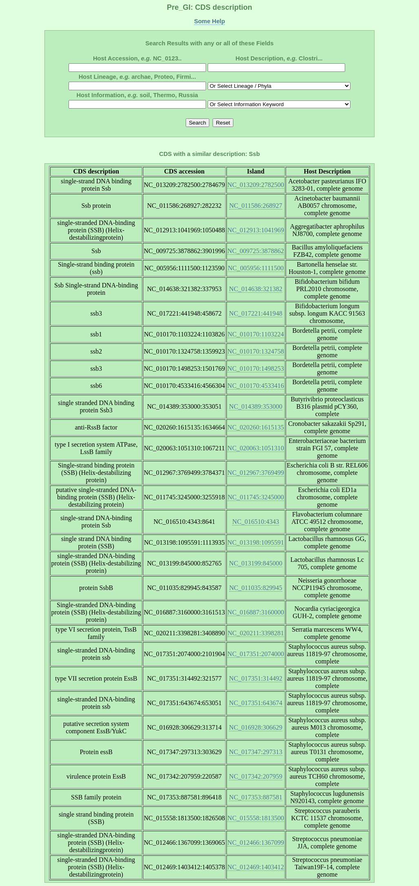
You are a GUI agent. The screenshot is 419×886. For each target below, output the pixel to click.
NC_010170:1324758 (255, 351)
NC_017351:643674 (255, 702)
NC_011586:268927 (255, 205)
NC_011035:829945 (255, 587)
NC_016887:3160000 (255, 612)
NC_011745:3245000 (256, 497)
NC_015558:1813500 (255, 818)
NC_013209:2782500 (255, 184)
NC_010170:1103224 (256, 334)
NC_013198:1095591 (255, 542)
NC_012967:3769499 (255, 472)
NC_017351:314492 (255, 678)
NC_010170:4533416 (255, 385)
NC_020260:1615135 (255, 427)
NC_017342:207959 (255, 776)
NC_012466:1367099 (255, 842)
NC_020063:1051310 (255, 448)
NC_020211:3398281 (256, 633)
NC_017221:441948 (255, 313)
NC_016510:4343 (255, 521)
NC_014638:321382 (255, 288)
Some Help (209, 21)
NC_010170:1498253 (255, 368)
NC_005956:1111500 (256, 268)
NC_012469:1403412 (255, 867)
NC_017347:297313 (255, 751)
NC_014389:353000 (255, 406)
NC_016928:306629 (255, 727)
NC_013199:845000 (255, 563)
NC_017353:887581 (255, 797)
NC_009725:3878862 (255, 250)
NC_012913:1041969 (255, 230)
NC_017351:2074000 (255, 653)
